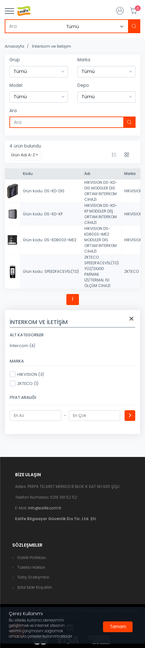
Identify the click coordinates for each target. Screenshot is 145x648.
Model (15, 85)
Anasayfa (14, 46)
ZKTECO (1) (24, 383)
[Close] (118, 626)
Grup (14, 60)
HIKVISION (133, 191)
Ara (13, 111)
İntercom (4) (22, 345)
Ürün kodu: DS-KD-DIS (43, 191)
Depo (83, 85)
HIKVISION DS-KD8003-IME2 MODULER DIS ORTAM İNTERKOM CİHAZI (100, 240)
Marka (83, 60)
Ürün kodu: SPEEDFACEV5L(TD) (51, 271)
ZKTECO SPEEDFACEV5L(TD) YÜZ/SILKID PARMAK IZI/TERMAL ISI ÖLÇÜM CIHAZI (101, 271)
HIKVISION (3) (27, 374)
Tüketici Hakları (31, 567)
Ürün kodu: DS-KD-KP (43, 214)
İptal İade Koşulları (34, 587)
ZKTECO (131, 271)
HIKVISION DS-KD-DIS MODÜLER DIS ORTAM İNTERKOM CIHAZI (100, 191)
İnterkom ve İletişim (51, 46)
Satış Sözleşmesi (33, 577)
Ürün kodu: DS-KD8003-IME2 (49, 240)
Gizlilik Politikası (31, 557)
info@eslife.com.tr (44, 508)
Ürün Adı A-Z (23, 155)
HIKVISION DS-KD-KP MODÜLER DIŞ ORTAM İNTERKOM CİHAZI (100, 214)
